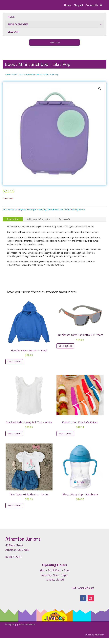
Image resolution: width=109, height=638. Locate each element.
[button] (99, 88)
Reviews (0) (64, 219)
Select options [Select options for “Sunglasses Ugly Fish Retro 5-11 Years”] (65, 345)
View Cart (54, 42)
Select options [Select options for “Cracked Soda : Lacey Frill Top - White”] (14, 433)
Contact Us (92, 5)
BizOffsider (99, 635)
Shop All (78, 5)
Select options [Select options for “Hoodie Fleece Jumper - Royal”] (14, 361)
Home (67, 5)
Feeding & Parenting (36, 209)
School (14, 74)
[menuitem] (54, 17)
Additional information (38, 219)
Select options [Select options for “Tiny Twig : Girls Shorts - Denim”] (14, 505)
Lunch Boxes (24, 74)
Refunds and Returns (27, 624)
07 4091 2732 (13, 557)
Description (12, 219)
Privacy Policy (11, 624)
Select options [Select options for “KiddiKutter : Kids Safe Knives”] (65, 433)
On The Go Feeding (69, 209)
